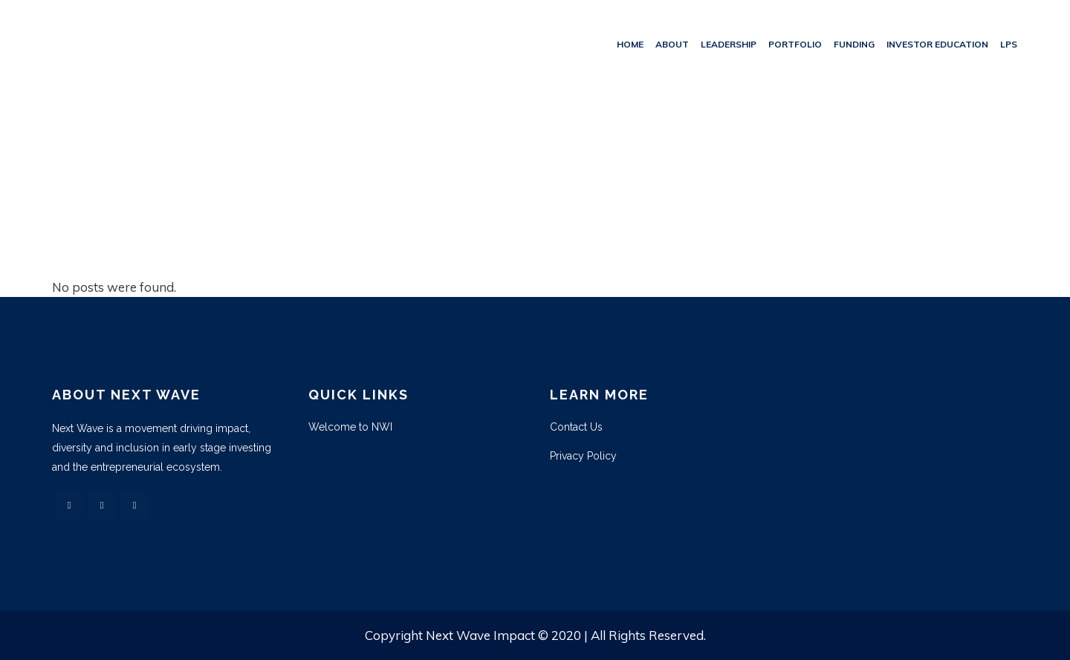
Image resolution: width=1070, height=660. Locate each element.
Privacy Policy (583, 456)
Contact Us (576, 427)
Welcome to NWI (350, 427)
